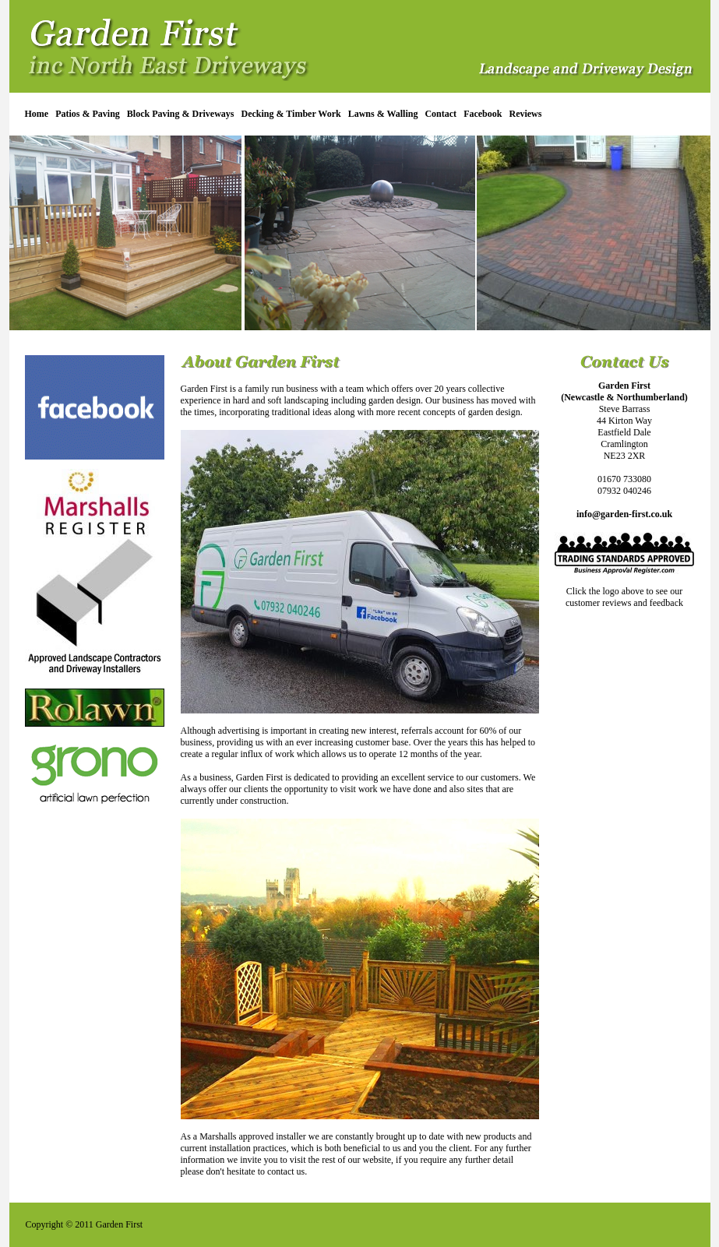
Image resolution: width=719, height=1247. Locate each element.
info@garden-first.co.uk (624, 514)
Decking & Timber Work (291, 113)
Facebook (482, 113)
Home (37, 113)
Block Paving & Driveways (180, 113)
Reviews (525, 113)
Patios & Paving (87, 113)
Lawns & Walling (383, 113)
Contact (440, 113)
